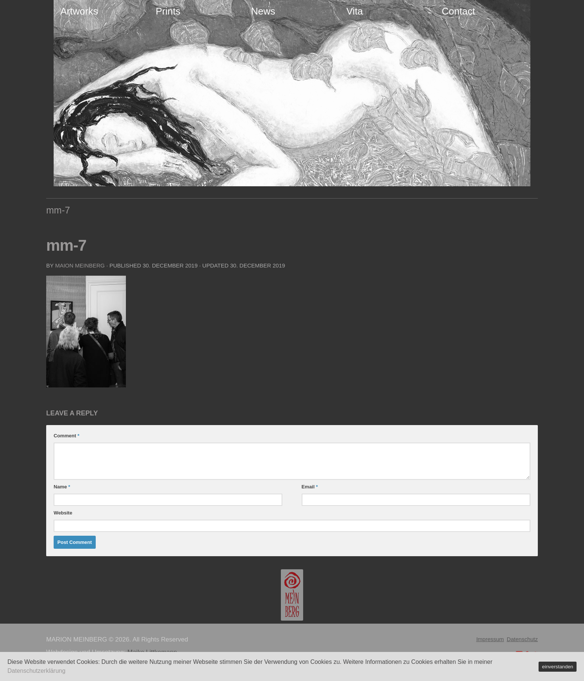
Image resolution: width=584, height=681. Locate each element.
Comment (66, 435)
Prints (168, 11)
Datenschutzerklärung (36, 671)
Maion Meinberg (80, 265)
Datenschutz (522, 639)
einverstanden (557, 666)
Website (63, 513)
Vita (354, 11)
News (263, 11)
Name (62, 487)
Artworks (79, 11)
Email (310, 487)
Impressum (490, 639)
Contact (458, 11)
